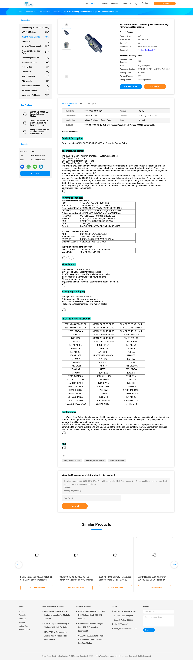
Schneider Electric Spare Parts (35, 52)
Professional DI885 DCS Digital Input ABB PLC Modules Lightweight (90, 627)
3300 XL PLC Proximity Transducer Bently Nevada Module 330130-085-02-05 (115, 580)
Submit (75, 506)
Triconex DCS (35, 71)
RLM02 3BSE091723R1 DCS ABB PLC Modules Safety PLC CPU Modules (91, 615)
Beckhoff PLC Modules (35, 85)
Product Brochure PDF (147, 50)
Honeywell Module (35, 62)
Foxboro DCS (35, 67)
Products (22, 615)
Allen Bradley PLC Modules (35, 27)
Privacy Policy (24, 630)
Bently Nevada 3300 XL (72, 461)
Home (21, 611)
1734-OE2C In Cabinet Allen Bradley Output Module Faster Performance (56, 636)
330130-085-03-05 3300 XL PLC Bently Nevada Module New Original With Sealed (76, 580)
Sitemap (22, 622)
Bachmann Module (35, 90)
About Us (22, 619)
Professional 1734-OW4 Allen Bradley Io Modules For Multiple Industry (57, 615)
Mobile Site (23, 626)
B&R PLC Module (35, 76)
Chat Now (165, 3)
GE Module (35, 41)
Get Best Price (130, 86)
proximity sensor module (95, 461)
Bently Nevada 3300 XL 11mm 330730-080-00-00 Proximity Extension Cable (152, 580)
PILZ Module (35, 81)
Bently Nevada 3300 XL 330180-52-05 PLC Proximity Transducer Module (36, 580)
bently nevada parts (117, 461)
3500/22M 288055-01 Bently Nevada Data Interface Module (39, 123)
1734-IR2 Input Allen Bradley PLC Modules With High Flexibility (57, 625)
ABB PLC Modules (35, 32)
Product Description (88, 103)
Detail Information (69, 103)
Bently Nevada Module (35, 37)
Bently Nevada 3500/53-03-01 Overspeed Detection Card (40, 132)
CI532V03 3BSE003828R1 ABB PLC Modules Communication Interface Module (91, 639)
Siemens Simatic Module (35, 46)
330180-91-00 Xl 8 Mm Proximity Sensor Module (39, 114)
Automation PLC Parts (35, 95)
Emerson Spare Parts (35, 57)
